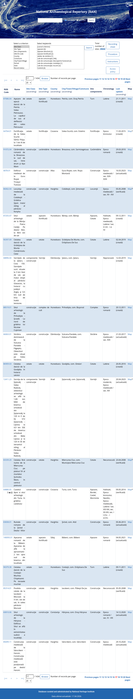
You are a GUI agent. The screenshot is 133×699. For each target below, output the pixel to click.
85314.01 (7, 588)
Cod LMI (81, 20)
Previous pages (92, 79)
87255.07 (7, 215)
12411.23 (7, 379)
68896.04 (7, 258)
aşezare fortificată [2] (60, 54)
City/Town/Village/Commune (75, 88)
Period (21, 63)
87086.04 (7, 98)
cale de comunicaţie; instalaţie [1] (60, 63)
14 (108, 79)
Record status (21, 68)
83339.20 (7, 460)
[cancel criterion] (60, 47)
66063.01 (7, 334)
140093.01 (7, 537)
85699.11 (7, 642)
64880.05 (7, 489)
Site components (21, 51)
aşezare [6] (60, 49)
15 (111, 79)
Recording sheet (112, 45)
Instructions (113, 61)
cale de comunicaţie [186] (60, 58)
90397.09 (7, 239)
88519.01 (7, 307)
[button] (128, 4)
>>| (22, 80)
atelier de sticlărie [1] (60, 56)
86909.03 (7, 364)
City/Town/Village (21, 61)
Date (21, 65)
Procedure (112, 54)
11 (100, 79)
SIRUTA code (21, 54)
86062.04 (7, 189)
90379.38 (7, 567)
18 (119, 79)
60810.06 (7, 612)
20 (124, 79)
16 (113, 79)
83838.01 (7, 522)
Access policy (113, 70)
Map (130, 98)
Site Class (21, 47)
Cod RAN (70, 20)
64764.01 (7, 131)
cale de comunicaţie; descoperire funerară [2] (60, 61)
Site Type (21, 49)
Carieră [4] (60, 68)
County (21, 56)
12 (103, 79)
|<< (5, 80)
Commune (21, 58)
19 (121, 79)
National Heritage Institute (83, 692)
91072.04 (7, 149)
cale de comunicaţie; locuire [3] (60, 65)
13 (105, 79)
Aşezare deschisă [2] (60, 51)
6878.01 (6, 170)
